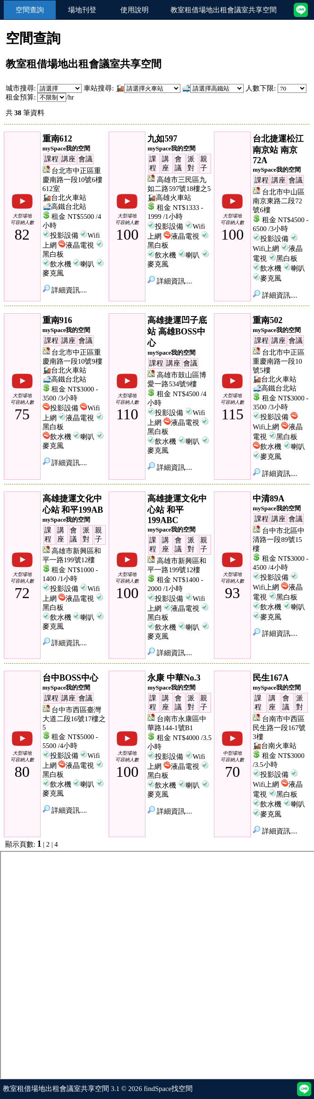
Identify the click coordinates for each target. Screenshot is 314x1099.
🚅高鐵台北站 (64, 206)
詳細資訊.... (64, 290)
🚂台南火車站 (275, 745)
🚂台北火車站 (64, 197)
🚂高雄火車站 (169, 197)
